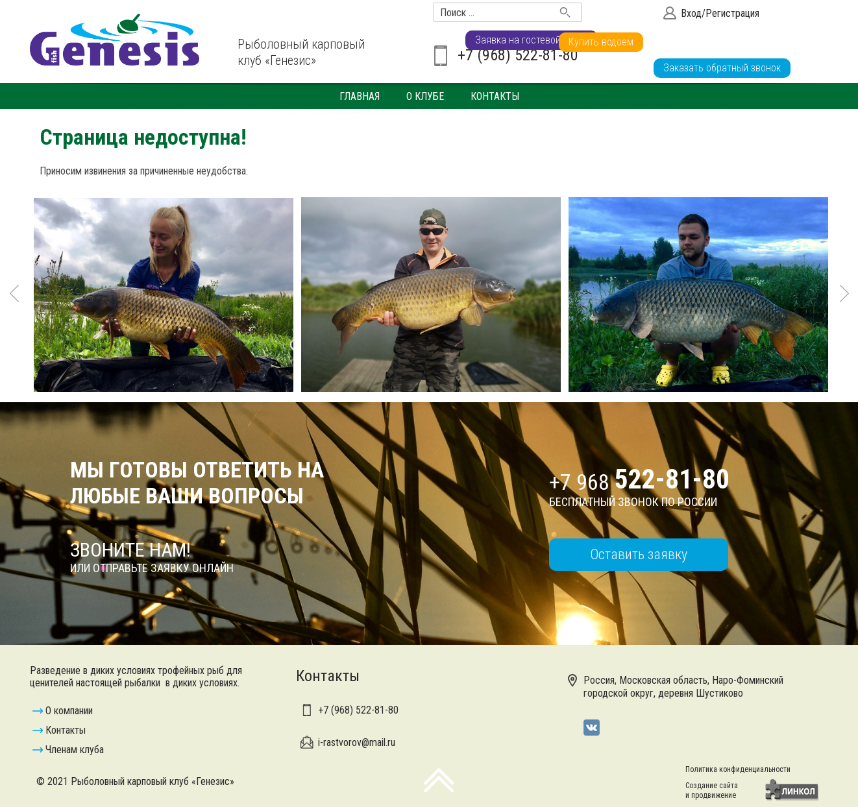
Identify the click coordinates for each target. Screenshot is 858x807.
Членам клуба (74, 749)
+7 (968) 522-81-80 (518, 55)
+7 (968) (358, 710)
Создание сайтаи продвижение (711, 790)
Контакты (495, 96)
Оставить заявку (638, 554)
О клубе (425, 96)
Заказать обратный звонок (722, 68)
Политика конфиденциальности (738, 769)
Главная (359, 96)
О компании (69, 711)
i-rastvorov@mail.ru (356, 742)
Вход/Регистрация (720, 13)
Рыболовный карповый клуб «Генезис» (301, 52)
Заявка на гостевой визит (719, 42)
